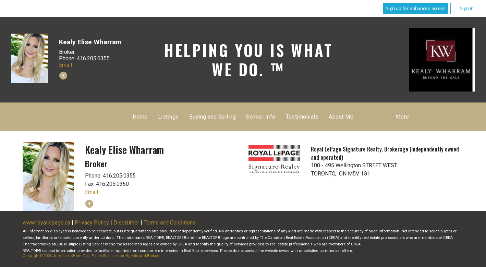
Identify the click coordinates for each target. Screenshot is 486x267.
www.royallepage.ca (46, 222)
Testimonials (302, 116)
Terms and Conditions (170, 222)
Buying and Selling (212, 116)
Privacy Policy (92, 222)
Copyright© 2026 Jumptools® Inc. (52, 256)
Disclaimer (126, 222)
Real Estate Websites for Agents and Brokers (121, 256)
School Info (260, 116)
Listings (168, 116)
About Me (341, 116)
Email (65, 65)
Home (140, 116)
